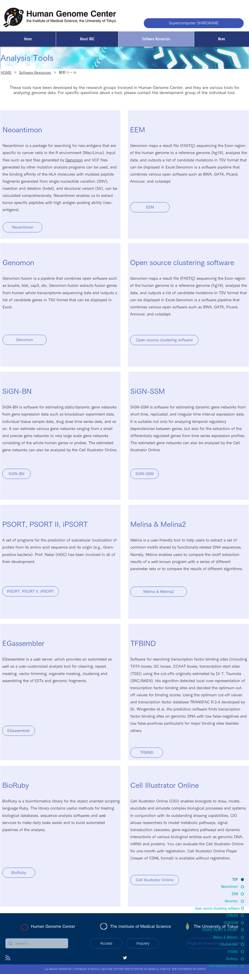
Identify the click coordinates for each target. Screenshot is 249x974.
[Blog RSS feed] (7, 958)
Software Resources (35, 72)
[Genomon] (25, 340)
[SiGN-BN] (16, 474)
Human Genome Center (53, 926)
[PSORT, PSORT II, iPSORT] (30, 591)
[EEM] (150, 207)
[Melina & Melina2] (158, 592)
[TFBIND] (146, 752)
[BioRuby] (18, 873)
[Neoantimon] (22, 227)
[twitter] (125, 957)
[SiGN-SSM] (144, 474)
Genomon (74, 160)
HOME (6, 72)
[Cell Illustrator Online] (154, 880)
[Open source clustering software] (164, 340)
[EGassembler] (18, 731)
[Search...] (36, 943)
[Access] (106, 943)
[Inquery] (143, 943)
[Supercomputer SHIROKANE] (194, 23)
